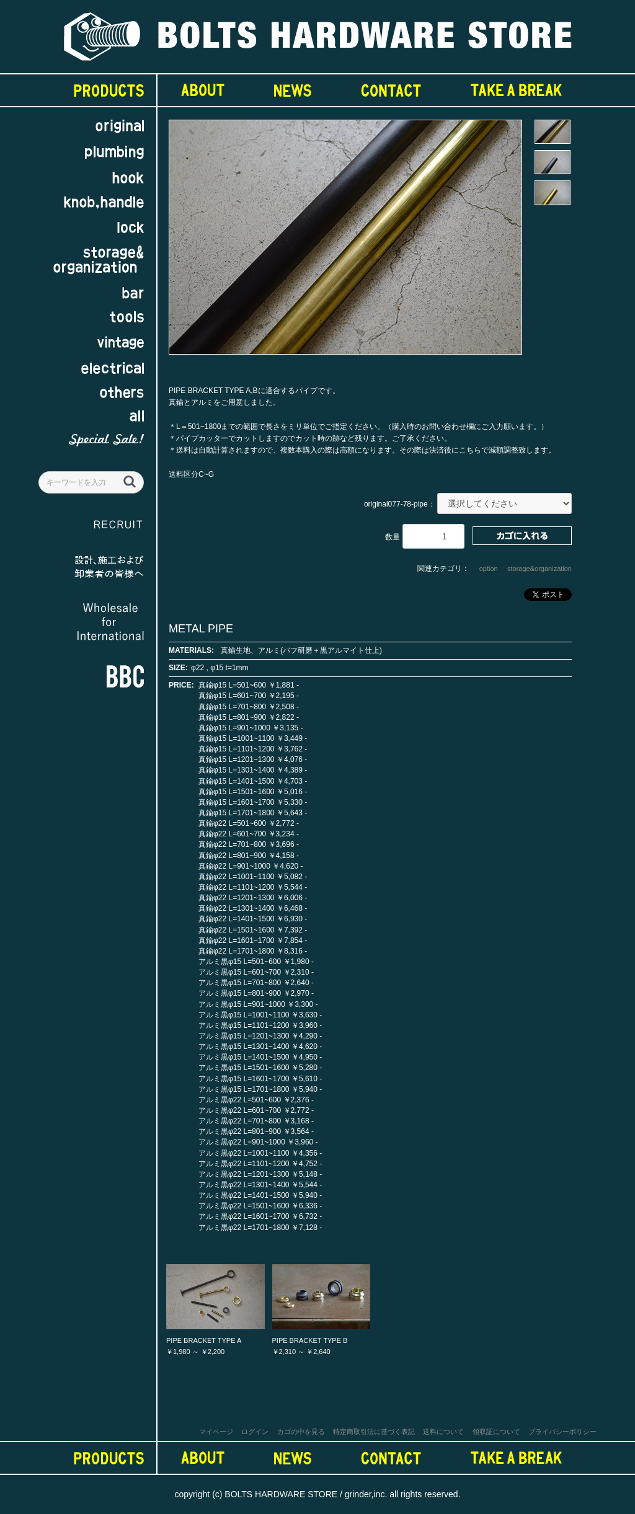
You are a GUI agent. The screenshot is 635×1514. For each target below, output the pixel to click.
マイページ (216, 1431)
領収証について (496, 1431)
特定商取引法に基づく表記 (374, 1431)
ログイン (255, 1431)
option (488, 568)
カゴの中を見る (301, 1431)
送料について (443, 1431)
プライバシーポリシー (562, 1431)
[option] (345, 243)
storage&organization (539, 568)
